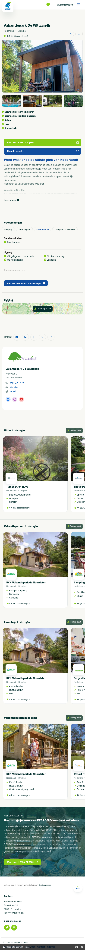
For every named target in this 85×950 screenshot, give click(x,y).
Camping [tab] (8, 229)
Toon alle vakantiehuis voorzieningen (25, 283)
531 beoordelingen (21, 508)
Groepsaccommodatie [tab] (65, 229)
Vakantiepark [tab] (24, 229)
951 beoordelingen (21, 604)
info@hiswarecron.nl (14, 913)
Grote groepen (45, 885)
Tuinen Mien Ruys (17, 486)
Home (19, 885)
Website (14, 387)
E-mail (13, 391)
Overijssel (22, 490)
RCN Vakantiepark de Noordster (26, 582)
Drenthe (22, 586)
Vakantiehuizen (69, 5)
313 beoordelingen (19, 36)
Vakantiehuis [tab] (42, 229)
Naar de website (43, 151)
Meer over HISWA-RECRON (22, 862)
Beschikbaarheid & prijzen (43, 142)
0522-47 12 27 (17, 383)
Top (78, 887)
